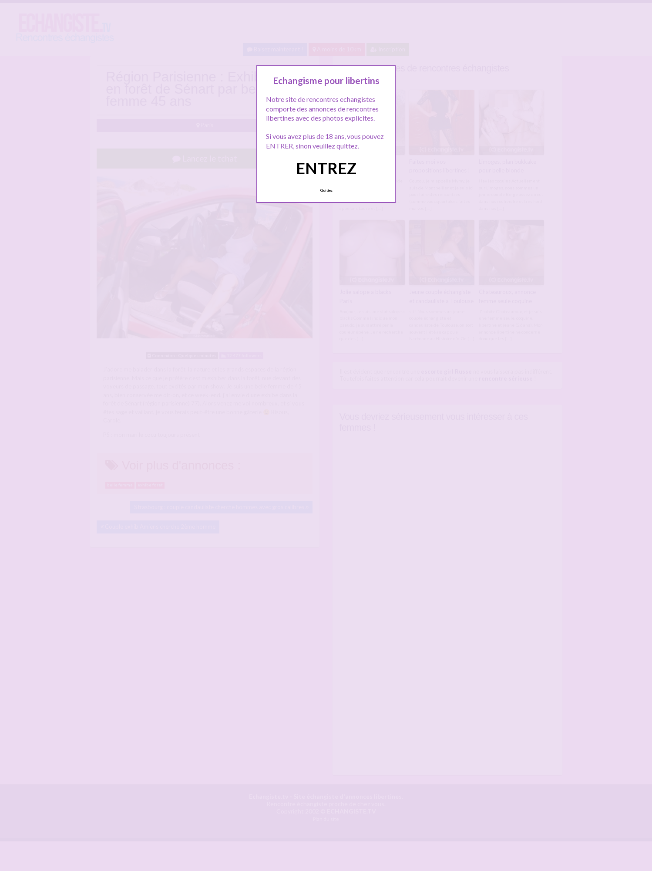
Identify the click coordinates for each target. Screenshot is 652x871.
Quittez (326, 190)
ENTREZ (326, 168)
